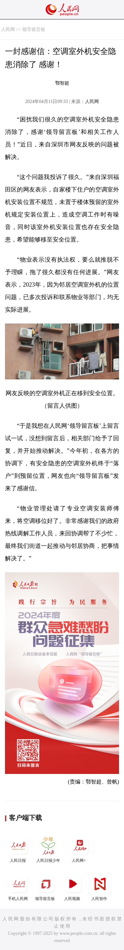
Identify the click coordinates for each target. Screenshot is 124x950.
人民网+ (79, 848)
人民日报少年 (48, 848)
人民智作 (99, 886)
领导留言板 (33, 29)
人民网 (8, 29)
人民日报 (18, 848)
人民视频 (72, 886)
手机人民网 (18, 886)
